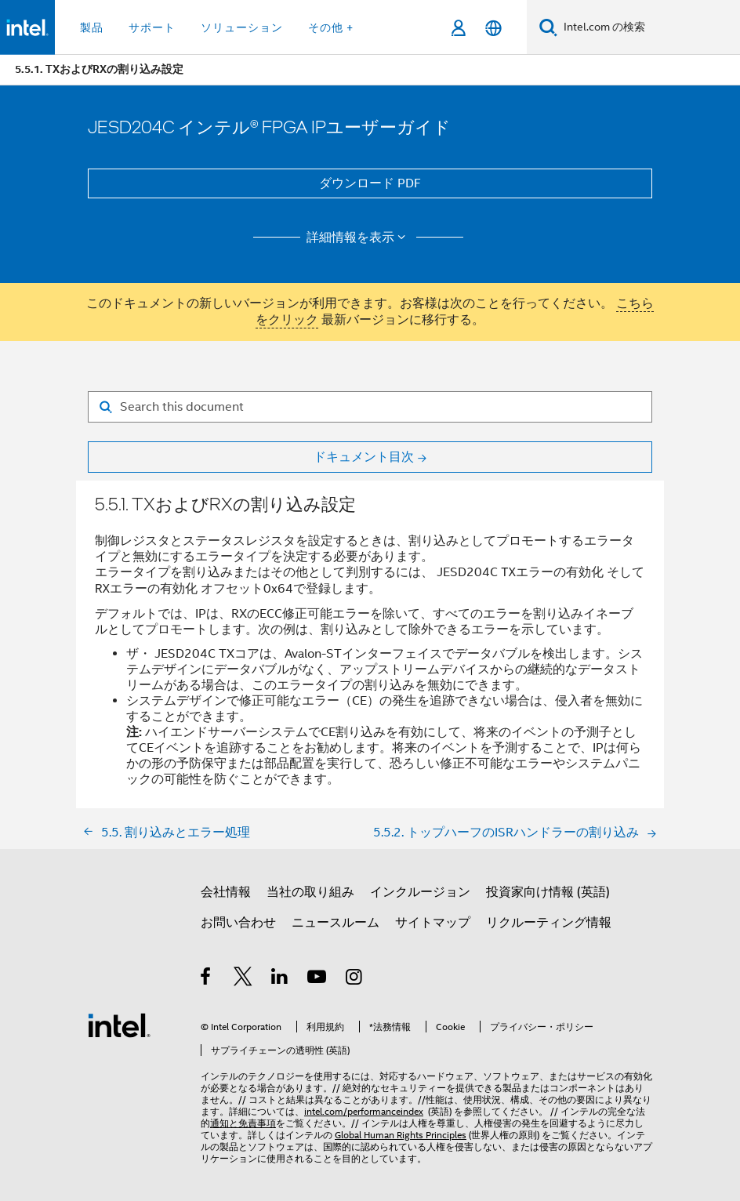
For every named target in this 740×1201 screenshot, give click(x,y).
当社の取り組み (310, 892)
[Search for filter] (370, 407)
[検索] (548, 27)
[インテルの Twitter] (243, 979)
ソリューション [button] (242, 27)
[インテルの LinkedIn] (280, 979)
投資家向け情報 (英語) (548, 892)
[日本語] (493, 28)
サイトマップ (432, 923)
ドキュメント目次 (364, 457)
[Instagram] (355, 979)
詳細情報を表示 (359, 237)
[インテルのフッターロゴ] (119, 1024)
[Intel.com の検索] (648, 27)
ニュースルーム (335, 923)
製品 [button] (91, 27)
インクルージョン (420, 892)
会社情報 (226, 892)
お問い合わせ (238, 923)
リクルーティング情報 (548, 923)
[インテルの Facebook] (206, 979)
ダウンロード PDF (370, 183)
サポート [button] (152, 27)
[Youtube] (318, 979)
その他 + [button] (331, 27)
